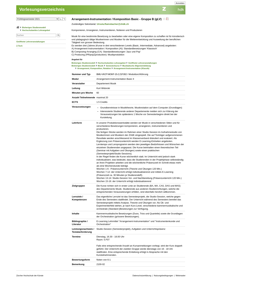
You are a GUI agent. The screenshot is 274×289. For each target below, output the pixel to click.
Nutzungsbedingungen (163, 275)
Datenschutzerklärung (142, 275)
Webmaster (180, 275)
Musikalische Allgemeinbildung (136, 66)
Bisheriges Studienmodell (34, 27)
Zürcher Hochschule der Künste (29, 275)
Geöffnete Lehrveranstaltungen (30, 42)
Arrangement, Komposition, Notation (94, 68)
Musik (100, 66)
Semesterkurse (113, 66)
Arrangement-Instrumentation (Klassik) (131, 68)
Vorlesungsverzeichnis (42, 9)
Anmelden (180, 3)
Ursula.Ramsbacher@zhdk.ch (113, 24)
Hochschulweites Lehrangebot (36, 30)
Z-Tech (19, 46)
